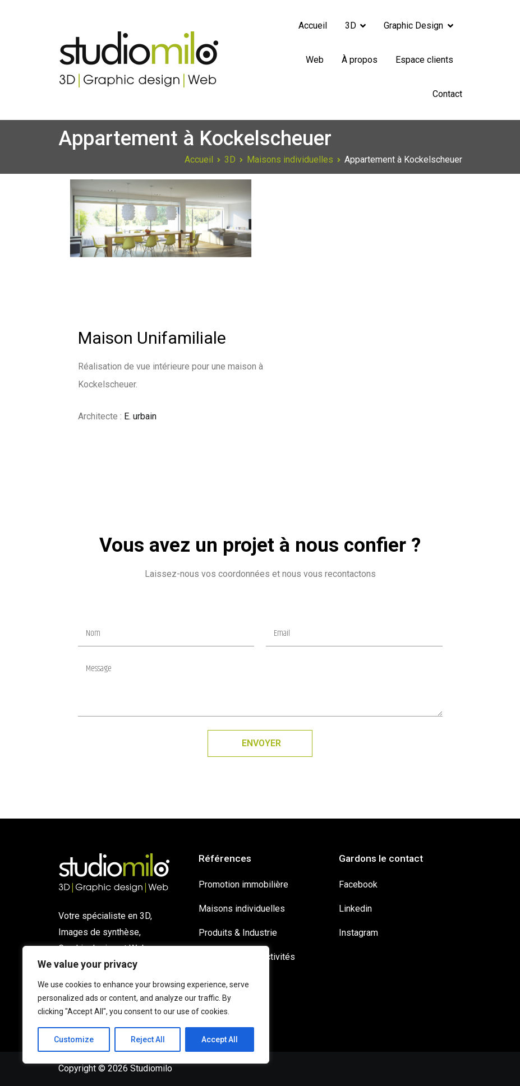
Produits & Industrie (238, 932)
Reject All (148, 1039)
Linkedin (355, 908)
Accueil (312, 25)
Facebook (358, 884)
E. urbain (140, 416)
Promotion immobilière (243, 884)
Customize (74, 1039)
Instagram (358, 932)
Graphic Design (413, 25)
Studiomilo (151, 1068)
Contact (447, 94)
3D (350, 25)
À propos (360, 59)
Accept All (219, 1039)
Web (315, 59)
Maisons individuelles (242, 908)
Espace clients (424, 59)
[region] (145, 1005)
